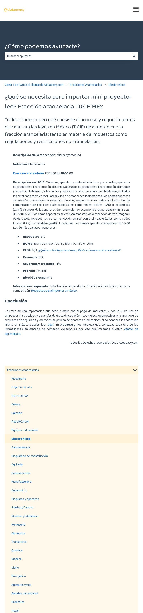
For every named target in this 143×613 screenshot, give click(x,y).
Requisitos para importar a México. (54, 290)
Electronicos (116, 84)
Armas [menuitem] (15, 404)
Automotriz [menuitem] (19, 490)
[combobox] (67, 56)
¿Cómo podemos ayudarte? (42, 46)
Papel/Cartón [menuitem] (20, 421)
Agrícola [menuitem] (17, 464)
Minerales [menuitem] (17, 602)
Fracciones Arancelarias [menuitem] (23, 370)
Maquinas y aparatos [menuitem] (25, 498)
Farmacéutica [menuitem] (20, 447)
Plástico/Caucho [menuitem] (22, 507)
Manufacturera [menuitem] (21, 481)
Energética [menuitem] (18, 576)
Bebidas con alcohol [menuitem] (24, 593)
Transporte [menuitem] (18, 541)
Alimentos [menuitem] (18, 533)
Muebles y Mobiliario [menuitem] (25, 516)
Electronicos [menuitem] (20, 438)
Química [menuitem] (16, 550)
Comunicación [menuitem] (20, 473)
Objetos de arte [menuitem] (21, 387)
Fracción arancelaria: (29, 173)
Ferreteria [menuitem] (18, 524)
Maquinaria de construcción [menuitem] (29, 456)
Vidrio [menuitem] (15, 567)
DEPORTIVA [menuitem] (19, 395)
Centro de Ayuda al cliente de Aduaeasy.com (34, 84)
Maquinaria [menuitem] (18, 378)
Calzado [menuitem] (16, 413)
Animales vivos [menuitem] (21, 584)
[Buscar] (134, 56)
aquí (50, 324)
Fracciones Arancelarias (86, 84)
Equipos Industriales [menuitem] (24, 430)
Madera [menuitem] (16, 559)
